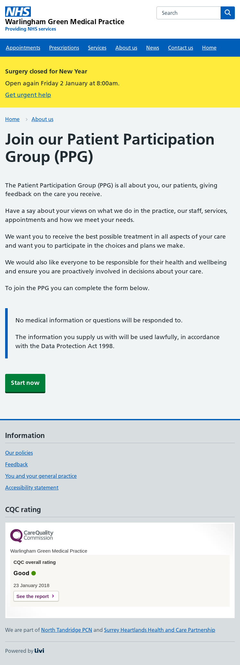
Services (97, 47)
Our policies (19, 453)
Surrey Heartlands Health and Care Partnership (159, 630)
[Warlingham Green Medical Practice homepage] (65, 19)
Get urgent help (28, 95)
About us (126, 47)
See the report (32, 596)
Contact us (180, 47)
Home (209, 47)
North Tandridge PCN (66, 630)
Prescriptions (64, 47)
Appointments (23, 47)
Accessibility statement (31, 487)
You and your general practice (41, 476)
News (152, 47)
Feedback (16, 464)
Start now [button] (25, 382)
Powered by (24, 651)
